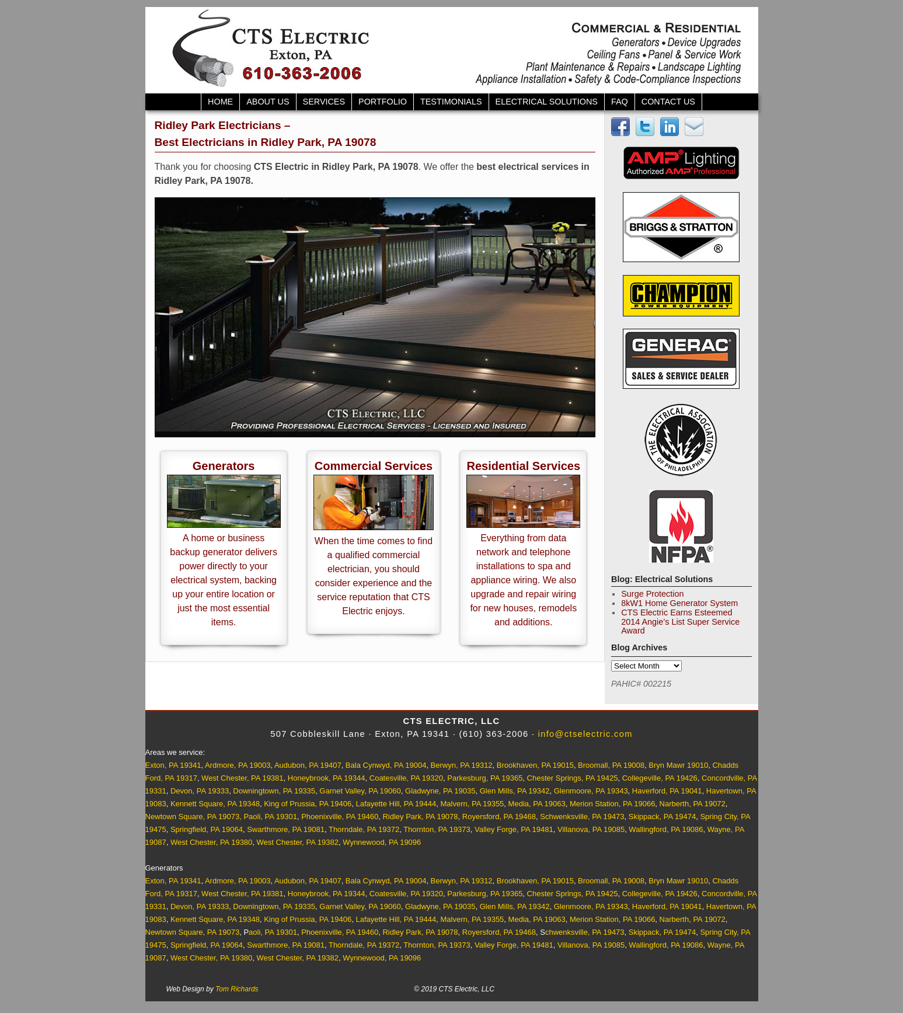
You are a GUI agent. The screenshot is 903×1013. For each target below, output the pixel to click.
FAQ (619, 101)
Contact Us (668, 101)
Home (220, 101)
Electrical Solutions (547, 101)
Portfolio (382, 101)
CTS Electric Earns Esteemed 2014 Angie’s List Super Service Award (680, 622)
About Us (267, 101)
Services (324, 101)
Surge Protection (652, 593)
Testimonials (451, 101)
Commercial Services (374, 465)
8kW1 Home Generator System (679, 603)
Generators (224, 465)
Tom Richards (237, 989)
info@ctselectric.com (585, 734)
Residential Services (524, 465)
